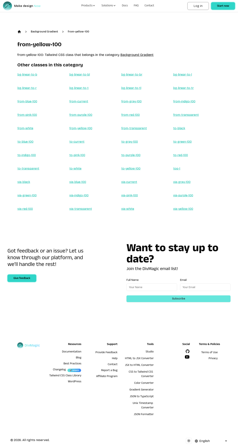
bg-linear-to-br (131, 74)
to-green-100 (182, 141)
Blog (78, 358)
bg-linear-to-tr (183, 88)
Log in (198, 6)
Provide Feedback (106, 353)
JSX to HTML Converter (139, 365)
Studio (150, 352)
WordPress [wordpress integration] (74, 382)
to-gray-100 (129, 141)
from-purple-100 (80, 115)
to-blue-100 (25, 141)
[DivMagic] (25, 5)
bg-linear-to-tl (131, 88)
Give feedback (21, 278)
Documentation (71, 352)
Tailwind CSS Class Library (65, 376)
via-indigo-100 (79, 195)
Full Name (132, 280)
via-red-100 (25, 209)
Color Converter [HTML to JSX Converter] (144, 383)
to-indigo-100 (26, 155)
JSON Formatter (144, 415)
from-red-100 (130, 115)
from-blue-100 (27, 101)
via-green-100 (27, 195)
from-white (25, 128)
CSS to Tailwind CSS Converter (141, 374)
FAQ (136, 6)
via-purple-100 (183, 195)
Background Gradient (44, 31)
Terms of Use (209, 353)
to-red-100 (180, 155)
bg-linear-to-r (27, 88)
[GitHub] (187, 351)
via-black (23, 182)
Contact (149, 6)
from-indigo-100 (184, 101)
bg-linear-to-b (27, 74)
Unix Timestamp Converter (143, 405)
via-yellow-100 (183, 209)
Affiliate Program (107, 376)
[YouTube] (187, 357)
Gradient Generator (141, 390)
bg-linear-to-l (182, 74)
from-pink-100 (27, 115)
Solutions (108, 6)
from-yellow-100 (78, 31)
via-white (127, 209)
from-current (78, 101)
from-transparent (186, 115)
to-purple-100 (130, 155)
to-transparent (28, 168)
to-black (179, 128)
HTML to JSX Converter (139, 359)
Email (183, 280)
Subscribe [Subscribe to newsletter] (178, 298)
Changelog (59, 370)
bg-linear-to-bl (79, 74)
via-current (129, 182)
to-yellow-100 (130, 168)
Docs (125, 6)
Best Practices (72, 364)
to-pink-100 (77, 155)
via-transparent (80, 209)
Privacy (213, 359)
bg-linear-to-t (79, 88)
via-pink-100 (129, 195)
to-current (76, 141)
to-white (75, 168)
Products (88, 6)
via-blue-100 (77, 182)
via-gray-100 (182, 182)
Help (115, 359)
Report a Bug (109, 370)
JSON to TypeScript (142, 397)
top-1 (176, 168)
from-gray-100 (131, 101)
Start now (223, 6)
